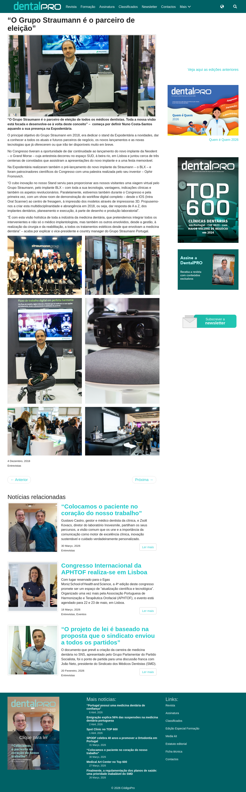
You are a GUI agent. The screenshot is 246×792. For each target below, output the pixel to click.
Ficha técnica (174, 751)
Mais (185, 6)
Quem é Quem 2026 (224, 139)
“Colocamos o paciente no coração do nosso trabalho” (101, 509)
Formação (88, 6)
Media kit (171, 736)
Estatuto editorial (176, 743)
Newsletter (149, 6)
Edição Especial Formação (182, 728)
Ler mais (148, 547)
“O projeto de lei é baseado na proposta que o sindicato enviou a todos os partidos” (108, 636)
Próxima (144, 480)
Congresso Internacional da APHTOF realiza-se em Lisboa (104, 568)
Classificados (128, 6)
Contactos (168, 6)
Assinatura (107, 6)
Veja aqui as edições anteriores (213, 70)
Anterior (19, 480)
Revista (71, 6)
